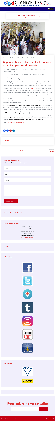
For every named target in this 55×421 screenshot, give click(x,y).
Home (19, 15)
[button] (50, 9)
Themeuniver (20, 418)
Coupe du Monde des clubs (28, 15)
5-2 (32, 88)
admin (7, 140)
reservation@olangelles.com (27, 237)
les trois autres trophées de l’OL (16, 122)
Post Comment (10, 201)
